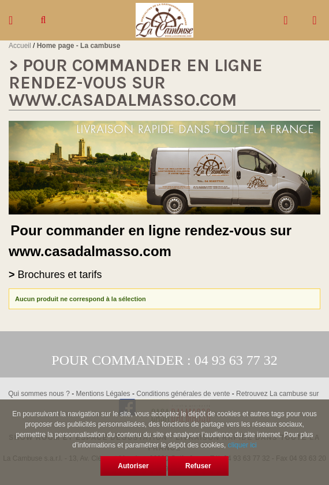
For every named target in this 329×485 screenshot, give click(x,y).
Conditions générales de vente (183, 394)
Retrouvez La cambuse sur (278, 394)
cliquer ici (242, 445)
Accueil (20, 46)
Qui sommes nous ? (39, 394)
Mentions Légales (103, 394)
